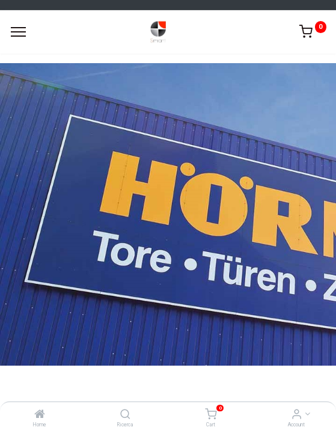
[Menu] (18, 32)
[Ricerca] (125, 415)
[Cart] (210, 415)
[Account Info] (296, 415)
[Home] (39, 415)
